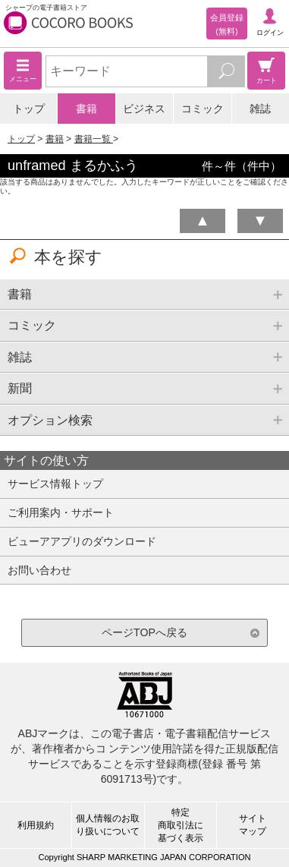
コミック (202, 108)
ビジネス (144, 108)
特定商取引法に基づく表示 (180, 825)
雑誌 (260, 108)
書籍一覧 (93, 139)
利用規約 (35, 825)
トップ (29, 108)
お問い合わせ (39, 570)
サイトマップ (252, 825)
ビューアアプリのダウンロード (82, 541)
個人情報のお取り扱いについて (108, 825)
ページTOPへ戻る (144, 632)
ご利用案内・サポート (61, 512)
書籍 (86, 108)
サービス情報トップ (55, 484)
